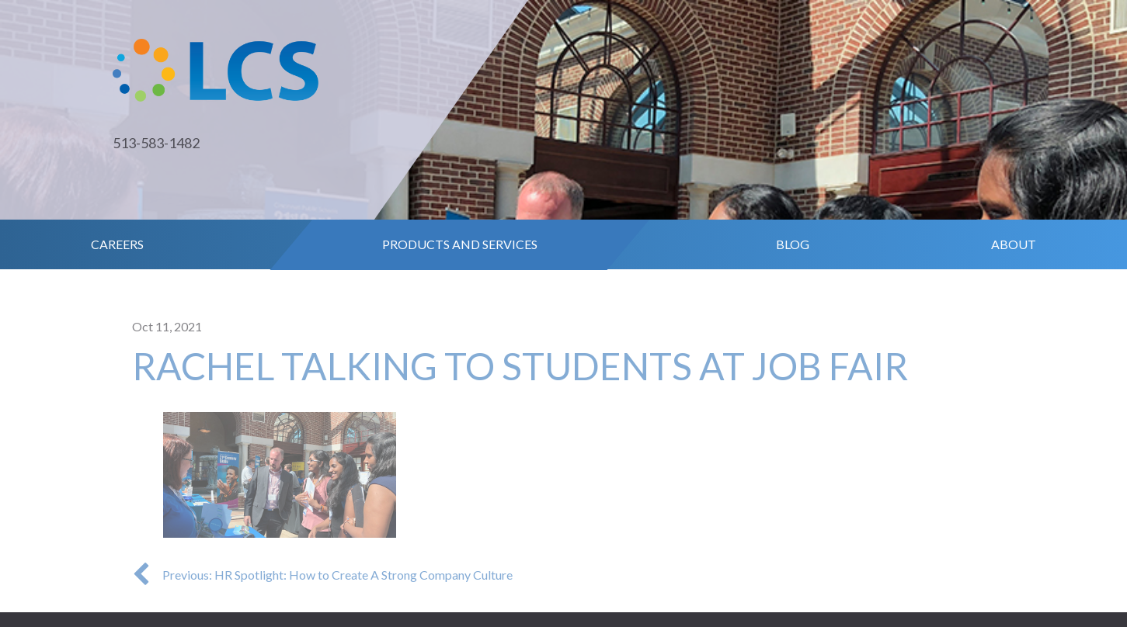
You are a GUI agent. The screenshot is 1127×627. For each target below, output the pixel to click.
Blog (792, 244)
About (1013, 244)
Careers (117, 244)
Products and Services (459, 244)
